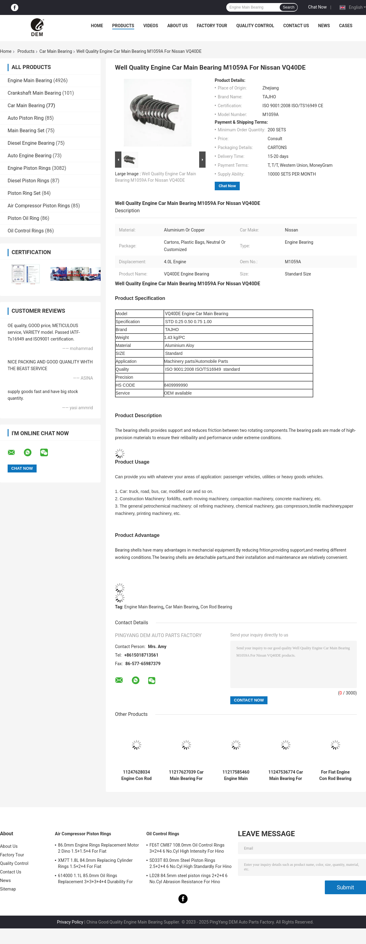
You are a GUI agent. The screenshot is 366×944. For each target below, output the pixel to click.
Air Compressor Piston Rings (39, 206)
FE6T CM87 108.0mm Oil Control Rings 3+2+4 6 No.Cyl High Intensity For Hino (186, 848)
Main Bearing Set (26, 130)
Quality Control (255, 25)
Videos (150, 25)
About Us (177, 25)
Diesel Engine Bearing (31, 143)
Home (97, 25)
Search (288, 7)
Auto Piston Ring (26, 118)
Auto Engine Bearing (30, 156)
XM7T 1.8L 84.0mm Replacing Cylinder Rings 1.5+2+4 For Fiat (95, 863)
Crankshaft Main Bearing (34, 93)
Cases (346, 25)
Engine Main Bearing (30, 80)
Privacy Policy (70, 922)
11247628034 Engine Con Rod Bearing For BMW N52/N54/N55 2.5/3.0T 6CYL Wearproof (136, 775)
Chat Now (317, 7)
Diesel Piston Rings (28, 181)
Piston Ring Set (24, 193)
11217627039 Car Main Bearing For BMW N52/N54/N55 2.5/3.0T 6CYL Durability (186, 775)
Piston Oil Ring (23, 218)
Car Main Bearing (55, 51)
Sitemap (8, 889)
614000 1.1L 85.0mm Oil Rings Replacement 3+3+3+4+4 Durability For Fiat (95, 879)
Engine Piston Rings (29, 168)
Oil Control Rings (26, 231)
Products (123, 25)
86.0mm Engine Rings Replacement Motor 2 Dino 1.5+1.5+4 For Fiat (98, 848)
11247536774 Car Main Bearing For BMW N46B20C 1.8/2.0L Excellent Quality (285, 775)
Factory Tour (212, 25)
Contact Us (296, 25)
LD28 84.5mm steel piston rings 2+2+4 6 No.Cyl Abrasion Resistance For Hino (188, 878)
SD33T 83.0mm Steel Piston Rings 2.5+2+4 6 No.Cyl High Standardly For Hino (190, 863)
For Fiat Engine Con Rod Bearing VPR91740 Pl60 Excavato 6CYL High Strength (335, 775)
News (324, 25)
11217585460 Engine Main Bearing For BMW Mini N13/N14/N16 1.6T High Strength (236, 775)
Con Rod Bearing (216, 606)
